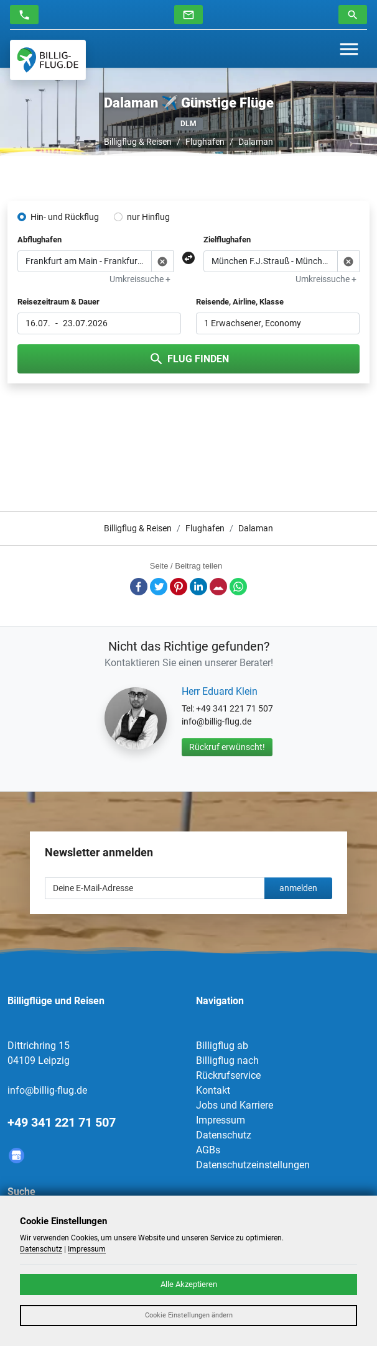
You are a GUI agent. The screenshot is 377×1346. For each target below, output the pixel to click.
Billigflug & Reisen (138, 142)
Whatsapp (238, 586)
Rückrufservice (228, 1075)
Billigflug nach (227, 1060)
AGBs (208, 1150)
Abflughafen (39, 239)
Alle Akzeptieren (189, 1284)
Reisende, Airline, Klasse (240, 301)
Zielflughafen (227, 239)
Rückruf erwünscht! (227, 747)
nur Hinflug (148, 217)
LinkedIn (198, 586)
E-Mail (218, 586)
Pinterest (178, 586)
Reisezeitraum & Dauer (58, 301)
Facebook (138, 586)
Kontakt (213, 1090)
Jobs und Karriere (234, 1105)
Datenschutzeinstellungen (253, 1165)
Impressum (220, 1120)
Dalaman (255, 142)
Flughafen (205, 142)
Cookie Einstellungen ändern (189, 1315)
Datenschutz (223, 1135)
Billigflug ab (222, 1045)
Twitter (158, 586)
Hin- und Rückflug (64, 217)
